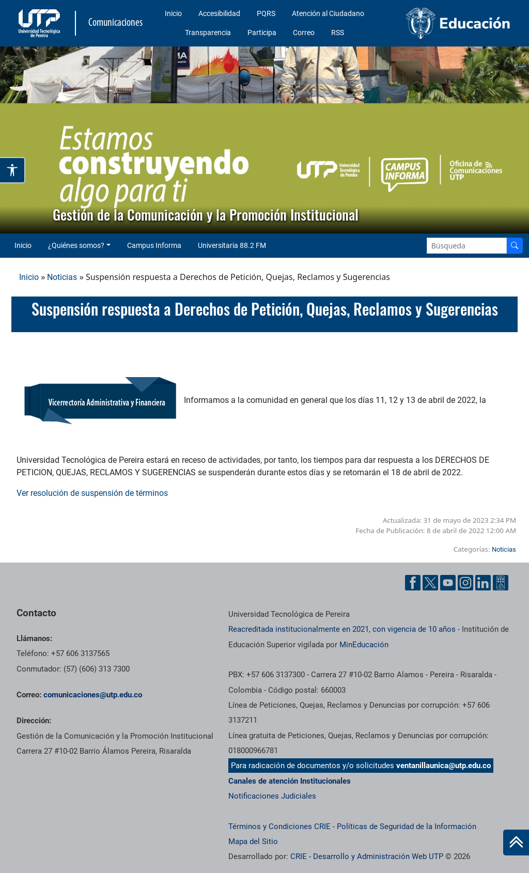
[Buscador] (514, 246)
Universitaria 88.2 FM (232, 245)
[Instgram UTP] (465, 582)
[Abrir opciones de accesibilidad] (12, 170)
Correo (304, 32)
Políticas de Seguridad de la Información (406, 826)
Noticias (62, 277)
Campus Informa (154, 245)
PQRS (266, 13)
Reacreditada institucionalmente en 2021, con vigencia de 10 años (342, 629)
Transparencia (208, 32)
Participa (261, 32)
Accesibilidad (219, 13)
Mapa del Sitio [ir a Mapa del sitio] (253, 841)
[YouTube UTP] (448, 582)
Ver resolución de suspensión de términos (92, 493)
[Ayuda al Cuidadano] (500, 582)
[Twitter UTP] (430, 582)
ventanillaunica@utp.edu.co (443, 765)
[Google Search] (467, 246)
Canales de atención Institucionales (289, 781)
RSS (337, 32)
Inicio (173, 13)
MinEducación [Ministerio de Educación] (363, 644)
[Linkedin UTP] (483, 582)
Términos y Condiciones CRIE (279, 826)
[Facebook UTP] (413, 582)
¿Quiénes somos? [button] (76, 245)
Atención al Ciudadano (328, 13)
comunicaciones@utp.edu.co (92, 694)
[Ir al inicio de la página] (516, 842)
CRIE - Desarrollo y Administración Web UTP (366, 856)
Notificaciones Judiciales (272, 796)
